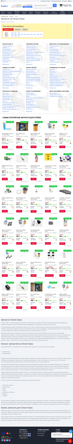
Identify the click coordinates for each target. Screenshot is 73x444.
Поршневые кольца (54, 46)
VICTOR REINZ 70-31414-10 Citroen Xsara (7, 134)
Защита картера (30, 93)
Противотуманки (6, 99)
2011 (15, 33)
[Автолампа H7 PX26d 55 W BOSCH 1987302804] (51, 190)
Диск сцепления (30, 71)
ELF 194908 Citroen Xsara (20, 134)
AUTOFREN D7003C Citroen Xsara (63, 166)
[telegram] (7, 440)
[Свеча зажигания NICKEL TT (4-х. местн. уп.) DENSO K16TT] (22, 287)
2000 (12, 34)
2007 (35, 34)
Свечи (4, 101)
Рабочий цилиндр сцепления (33, 79)
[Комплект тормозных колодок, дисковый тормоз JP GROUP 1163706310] (65, 190)
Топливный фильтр (7, 54)
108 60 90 (16, 5)
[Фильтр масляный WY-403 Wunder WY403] (36, 255)
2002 (19, 34)
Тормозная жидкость (7, 46)
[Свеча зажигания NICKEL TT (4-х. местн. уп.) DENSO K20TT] (22, 158)
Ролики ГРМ (5, 62)
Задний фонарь (6, 98)
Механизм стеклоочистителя (33, 107)
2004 (25, 34)
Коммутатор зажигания (8, 107)
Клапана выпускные (54, 50)
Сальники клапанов (54, 52)
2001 (15, 34)
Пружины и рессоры (7, 72)
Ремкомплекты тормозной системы (34, 52)
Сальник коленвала (54, 62)
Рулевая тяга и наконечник (9, 84)
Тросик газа (29, 109)
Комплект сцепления (31, 69)
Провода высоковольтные (8, 102)
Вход (70, 1)
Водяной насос (53, 72)
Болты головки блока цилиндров (57, 55)
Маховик (28, 76)
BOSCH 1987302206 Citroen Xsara (21, 263)
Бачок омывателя (30, 104)
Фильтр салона (6, 52)
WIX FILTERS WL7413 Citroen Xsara (21, 198)
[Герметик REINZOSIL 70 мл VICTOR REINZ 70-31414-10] (8, 126)
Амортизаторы (6, 69)
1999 (19, 36)
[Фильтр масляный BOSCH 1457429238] (51, 126)
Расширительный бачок (55, 80)
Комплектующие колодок (32, 55)
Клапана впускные (54, 49)
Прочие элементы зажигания (9, 109)
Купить (5, 147)
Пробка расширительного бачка (57, 79)
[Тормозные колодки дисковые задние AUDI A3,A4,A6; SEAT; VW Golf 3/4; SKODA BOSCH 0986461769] (8, 255)
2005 (28, 34)
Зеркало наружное (30, 94)
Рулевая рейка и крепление (9, 82)
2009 (41, 34)
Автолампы (5, 93)
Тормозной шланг (30, 57)
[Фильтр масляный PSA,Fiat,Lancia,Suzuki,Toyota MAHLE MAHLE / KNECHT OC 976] (8, 287)
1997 (12, 36)
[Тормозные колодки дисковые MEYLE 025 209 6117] (8, 222)
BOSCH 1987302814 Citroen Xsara (64, 263)
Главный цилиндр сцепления (33, 77)
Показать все (5, 64)
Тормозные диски (30, 47)
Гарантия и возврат (56, 1)
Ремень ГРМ (5, 58)
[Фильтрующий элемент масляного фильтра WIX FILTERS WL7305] (36, 127)
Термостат (52, 74)
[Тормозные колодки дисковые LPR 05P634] (51, 222)
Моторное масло (6, 55)
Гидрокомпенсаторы (54, 54)
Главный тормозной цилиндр (33, 58)
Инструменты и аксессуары (56, 96)
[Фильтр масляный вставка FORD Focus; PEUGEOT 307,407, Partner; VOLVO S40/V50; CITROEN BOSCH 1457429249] (22, 222)
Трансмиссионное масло (8, 57)
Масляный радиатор (54, 76)
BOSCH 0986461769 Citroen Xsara (6, 263)
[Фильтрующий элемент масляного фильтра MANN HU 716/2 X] (65, 126)
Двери (27, 96)
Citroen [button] (17, 29)
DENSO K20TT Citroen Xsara (21, 166)
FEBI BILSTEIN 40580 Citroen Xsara (64, 231)
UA (2, 1)
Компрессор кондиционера (56, 85)
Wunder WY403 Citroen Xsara (36, 263)
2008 (38, 34)
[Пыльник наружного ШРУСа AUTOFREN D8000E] (36, 222)
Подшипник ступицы (7, 79)
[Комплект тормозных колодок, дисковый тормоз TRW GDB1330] (51, 255)
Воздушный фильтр (7, 50)
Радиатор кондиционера (55, 84)
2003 (22, 34)
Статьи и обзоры (60, 440)
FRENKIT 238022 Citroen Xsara (7, 198)
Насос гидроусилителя (7, 85)
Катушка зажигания (7, 104)
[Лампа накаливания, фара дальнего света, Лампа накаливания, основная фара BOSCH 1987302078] (36, 190)
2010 (12, 33)
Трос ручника (29, 50)
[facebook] (2, 440)
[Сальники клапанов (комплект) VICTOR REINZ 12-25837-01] (51, 287)
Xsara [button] (25, 29)
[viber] (9, 440)
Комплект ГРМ (6, 60)
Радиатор (51, 69)
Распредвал (52, 57)
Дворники (28, 102)
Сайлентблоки (6, 76)
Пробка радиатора (54, 77)
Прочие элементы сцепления (33, 80)
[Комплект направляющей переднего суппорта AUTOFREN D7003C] (65, 158)
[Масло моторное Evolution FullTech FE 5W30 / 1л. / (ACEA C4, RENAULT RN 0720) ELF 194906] (36, 287)
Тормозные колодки (31, 46)
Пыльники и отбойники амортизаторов (11, 71)
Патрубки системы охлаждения (57, 82)
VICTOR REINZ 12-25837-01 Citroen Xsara (51, 295)
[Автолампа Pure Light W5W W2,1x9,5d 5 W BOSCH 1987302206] (22, 255)
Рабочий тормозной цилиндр (33, 60)
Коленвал (51, 60)
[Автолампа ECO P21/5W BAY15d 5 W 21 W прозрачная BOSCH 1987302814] (65, 255)
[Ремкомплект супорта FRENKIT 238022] (8, 190)
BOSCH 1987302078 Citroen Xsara (35, 198)
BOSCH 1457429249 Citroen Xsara (21, 231)
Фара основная (6, 94)
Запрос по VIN (27, 6)
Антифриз (4, 47)
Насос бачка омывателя (32, 105)
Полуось (28, 84)
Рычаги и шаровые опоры (8, 77)
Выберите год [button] (8, 29)
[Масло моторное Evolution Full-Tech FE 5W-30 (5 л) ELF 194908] (22, 126)
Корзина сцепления (31, 72)
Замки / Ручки (29, 99)
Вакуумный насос (30, 54)
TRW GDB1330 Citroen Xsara (50, 263)
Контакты (64, 1)
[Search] (55, 5)
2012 (19, 33)
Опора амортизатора (7, 74)
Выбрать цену (49, 275)
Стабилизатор (5, 80)
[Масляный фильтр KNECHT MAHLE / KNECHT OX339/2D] (65, 287)
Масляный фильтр (6, 49)
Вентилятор (52, 71)
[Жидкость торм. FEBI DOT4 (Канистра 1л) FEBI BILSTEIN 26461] (36, 158)
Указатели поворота (7, 96)
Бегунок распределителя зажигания (11, 106)
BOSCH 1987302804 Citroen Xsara (49, 198)
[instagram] (4, 440)
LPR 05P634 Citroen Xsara (49, 231)
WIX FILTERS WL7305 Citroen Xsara (35, 134)
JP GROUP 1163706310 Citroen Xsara (64, 198)
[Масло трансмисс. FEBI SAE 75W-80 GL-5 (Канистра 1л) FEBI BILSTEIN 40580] (65, 222)
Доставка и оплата (45, 1)
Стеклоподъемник (30, 101)
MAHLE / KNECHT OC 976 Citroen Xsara (7, 295)
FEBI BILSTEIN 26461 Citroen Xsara (35, 166)
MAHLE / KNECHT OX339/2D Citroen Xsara (65, 295)
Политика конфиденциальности (63, 439)
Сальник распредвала (54, 58)
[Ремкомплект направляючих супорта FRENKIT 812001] (8, 158)
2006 (31, 34)
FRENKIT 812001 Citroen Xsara (7, 166)
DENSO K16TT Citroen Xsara (21, 295)
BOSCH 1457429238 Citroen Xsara (49, 134)
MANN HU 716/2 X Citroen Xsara (63, 134)
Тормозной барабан (31, 49)
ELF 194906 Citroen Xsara (35, 295)
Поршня (51, 47)
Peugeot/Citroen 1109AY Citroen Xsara (51, 166)
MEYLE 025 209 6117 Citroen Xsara (7, 231)
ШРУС (27, 82)
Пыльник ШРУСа (30, 85)
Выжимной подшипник (31, 74)
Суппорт (28, 62)
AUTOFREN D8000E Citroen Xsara (35, 231)
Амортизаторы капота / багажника (34, 97)
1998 (15, 36)
